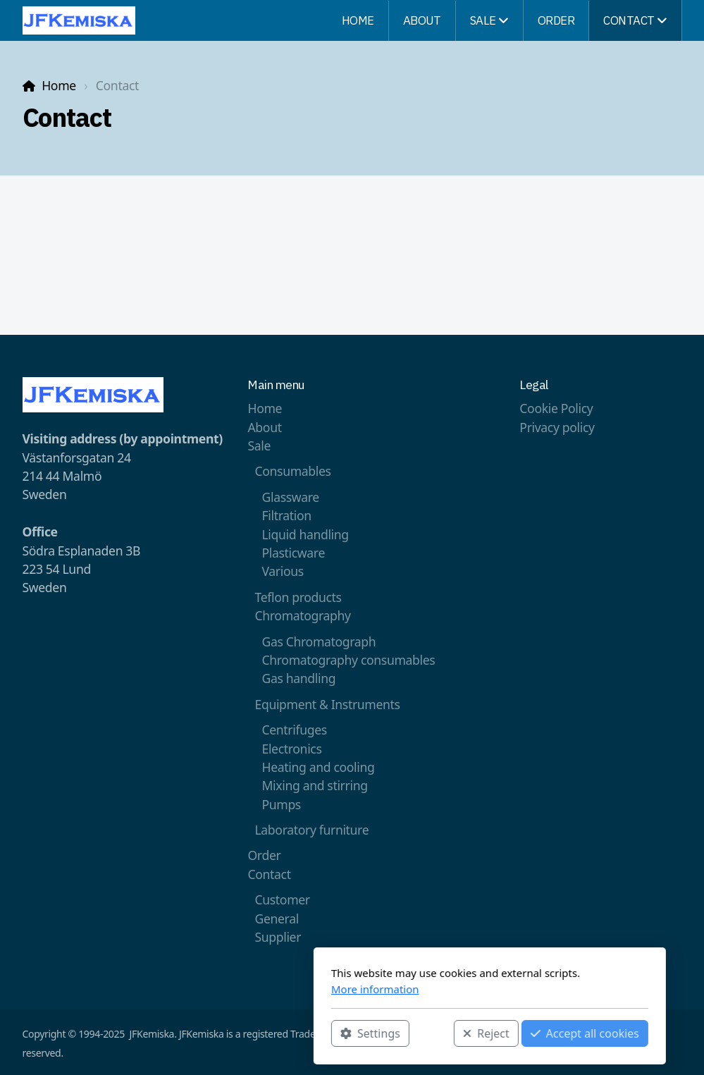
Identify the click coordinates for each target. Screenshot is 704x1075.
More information (238, 989)
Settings (233, 1033)
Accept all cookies (447, 1033)
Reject (349, 1033)
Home (59, 85)
